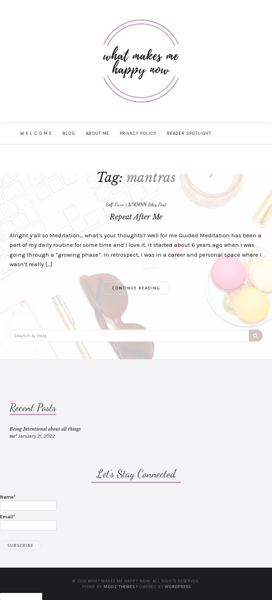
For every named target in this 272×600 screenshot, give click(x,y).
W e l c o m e (36, 133)
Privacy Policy (138, 133)
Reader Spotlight (189, 133)
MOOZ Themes (119, 586)
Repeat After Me (136, 217)
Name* (28, 502)
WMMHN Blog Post (147, 204)
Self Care (115, 204)
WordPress (177, 586)
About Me (97, 133)
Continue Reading (136, 287)
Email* (28, 522)
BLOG (69, 133)
